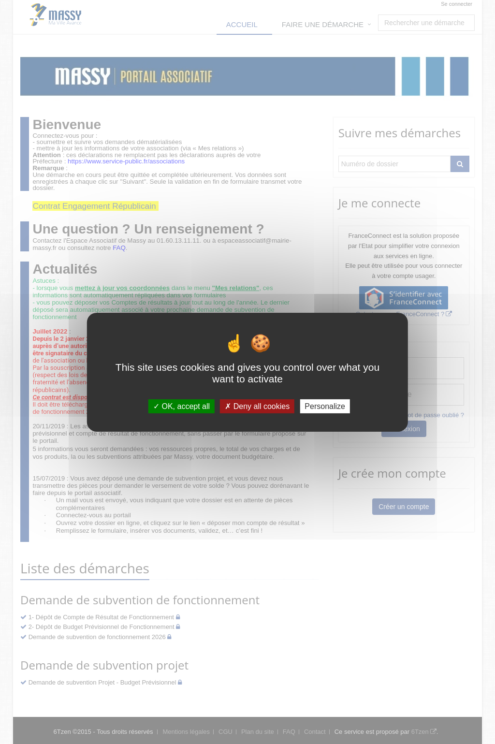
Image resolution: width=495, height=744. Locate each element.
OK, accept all (181, 406)
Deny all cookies (257, 406)
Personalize (325, 406)
